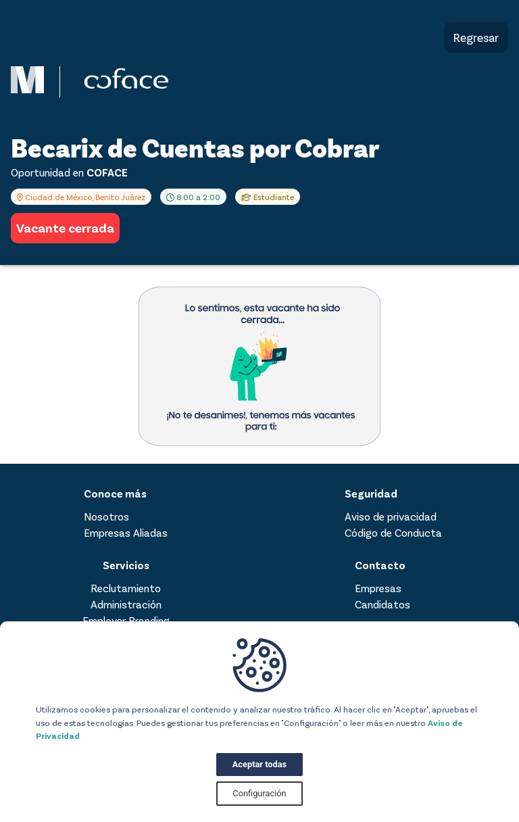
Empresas (378, 587)
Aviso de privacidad (391, 516)
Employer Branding (126, 620)
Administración (126, 604)
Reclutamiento (126, 587)
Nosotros (106, 516)
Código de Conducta (393, 532)
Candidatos (382, 604)
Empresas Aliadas (126, 532)
